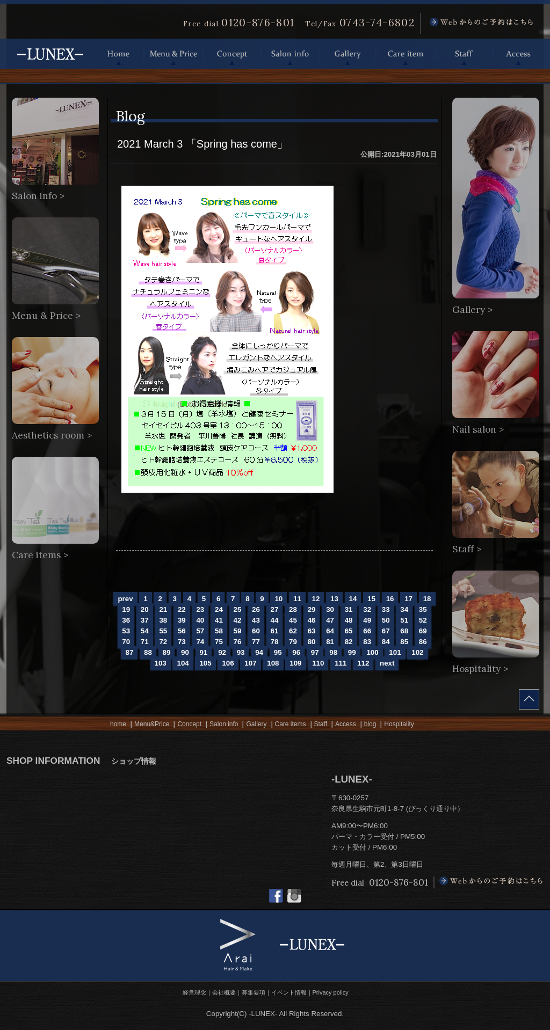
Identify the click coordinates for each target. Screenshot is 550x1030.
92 (222, 652)
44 (275, 620)
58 (219, 631)
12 (316, 599)
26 (256, 609)
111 (340, 663)
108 (273, 663)
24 (219, 609)
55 (163, 631)
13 (334, 599)
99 (352, 652)
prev (125, 599)
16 (390, 599)
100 (372, 652)
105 (205, 663)
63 (312, 631)
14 (353, 599)
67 (386, 631)
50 (386, 620)
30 (330, 609)
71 (145, 642)
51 (404, 620)
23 (200, 609)
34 (404, 609)
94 (259, 652)
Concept (232, 54)
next (387, 663)
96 (296, 652)
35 (423, 609)
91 (204, 652)
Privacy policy (331, 992)
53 (126, 631)
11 (297, 599)
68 (404, 631)
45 (293, 620)
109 (295, 663)
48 (349, 620)
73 (182, 642)
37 (145, 620)
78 (275, 642)
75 (219, 642)
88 (148, 652)
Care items (290, 724)
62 (293, 631)
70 (126, 642)
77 (256, 642)
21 (163, 609)
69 (423, 631)
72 (163, 642)
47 (330, 620)
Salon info (290, 54)
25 (238, 609)
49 (367, 620)
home (118, 724)
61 (275, 631)
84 (386, 642)
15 (371, 599)
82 (349, 642)
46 (312, 620)
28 (293, 609)
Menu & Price (173, 54)
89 (167, 652)
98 (333, 652)
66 (367, 631)
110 (318, 663)
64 (330, 631)
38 (163, 620)
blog (370, 724)
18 (427, 599)
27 (275, 609)
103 (161, 663)
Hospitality (399, 724)
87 (129, 652)
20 (145, 609)
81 (330, 642)
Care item (405, 54)
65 (349, 631)
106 (228, 663)
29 (312, 609)
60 (256, 631)
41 (219, 620)
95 (278, 652)
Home (118, 54)
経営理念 (194, 992)
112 (363, 663)
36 (126, 620)
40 (200, 620)
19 (126, 609)
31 (349, 609)
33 (386, 609)
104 (183, 663)
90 (185, 652)
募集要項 (253, 992)
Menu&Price (151, 724)
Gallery (347, 54)
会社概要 (224, 992)
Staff (464, 54)
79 (293, 642)
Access (518, 54)
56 (182, 631)
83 (367, 642)
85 (404, 642)
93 (241, 652)
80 (312, 642)
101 (395, 652)
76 (238, 642)
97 (315, 652)
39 (182, 620)
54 (145, 631)
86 (423, 642)
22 (182, 609)
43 (256, 620)
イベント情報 (289, 992)
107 (250, 663)
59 (238, 631)
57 (200, 631)
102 (417, 652)
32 (367, 609)
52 (423, 620)
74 (200, 642)
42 (238, 620)
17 (408, 599)
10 (278, 599)
